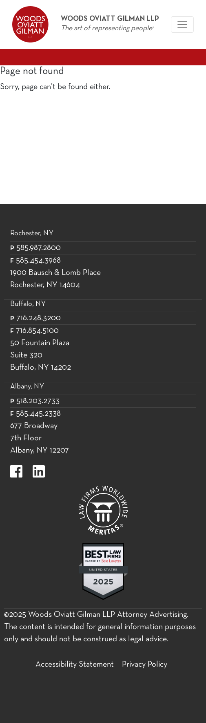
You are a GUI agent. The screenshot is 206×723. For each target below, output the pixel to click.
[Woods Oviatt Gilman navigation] (182, 24)
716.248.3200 (38, 318)
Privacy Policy (144, 664)
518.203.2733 (38, 401)
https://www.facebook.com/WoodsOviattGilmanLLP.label (16, 471)
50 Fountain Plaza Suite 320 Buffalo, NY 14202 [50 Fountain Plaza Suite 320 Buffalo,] (40, 355)
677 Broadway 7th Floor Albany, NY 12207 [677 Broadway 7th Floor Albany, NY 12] (39, 438)
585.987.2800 (38, 248)
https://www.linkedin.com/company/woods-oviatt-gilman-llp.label (39, 471)
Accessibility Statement (74, 664)
